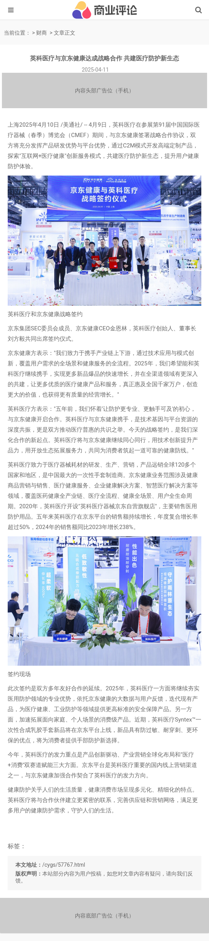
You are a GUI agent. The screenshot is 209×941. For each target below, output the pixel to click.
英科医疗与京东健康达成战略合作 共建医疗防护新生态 (104, 58)
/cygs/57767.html (63, 865)
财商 (41, 33)
